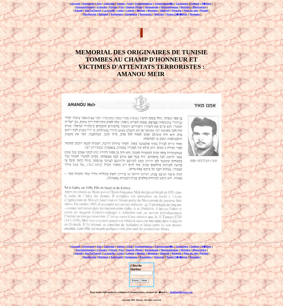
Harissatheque (169, 7)
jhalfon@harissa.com (181, 292)
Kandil (79, 10)
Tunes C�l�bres (176, 14)
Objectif (164, 10)
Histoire (185, 7)
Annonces (88, 3)
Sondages (131, 14)
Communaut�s (164, 3)
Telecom (159, 14)
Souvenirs (146, 14)
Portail (204, 10)
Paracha (177, 10)
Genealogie (152, 7)
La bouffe (109, 10)
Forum (113, 7)
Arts (99, 3)
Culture (194, 3)
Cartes (121, 3)
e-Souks (102, 7)
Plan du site (191, 10)
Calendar (109, 3)
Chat (130, 3)
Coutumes (182, 3)
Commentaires (144, 3)
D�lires (206, 3)
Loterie (130, 10)
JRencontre (199, 7)
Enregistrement (85, 7)
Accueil (75, 3)
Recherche (89, 14)
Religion (103, 14)
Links (120, 10)
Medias (141, 10)
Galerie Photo (134, 7)
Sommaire (117, 14)
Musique (152, 10)
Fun (121, 7)
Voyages (194, 14)
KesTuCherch (93, 10)
